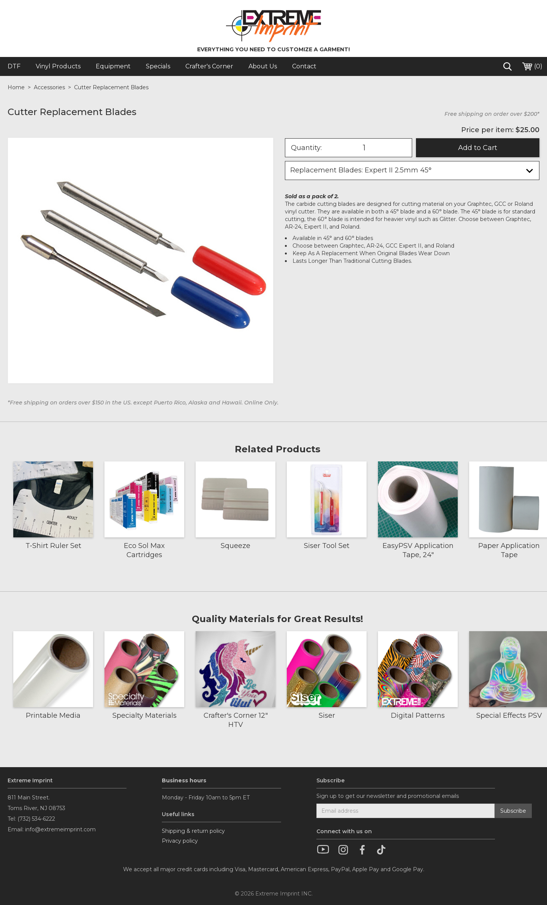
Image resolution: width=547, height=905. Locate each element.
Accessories (49, 87)
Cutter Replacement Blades (111, 87)
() (531, 66)
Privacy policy (180, 840)
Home (16, 87)
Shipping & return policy (193, 831)
